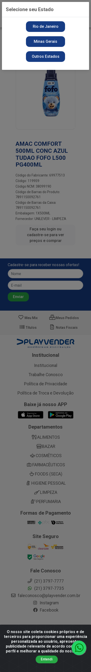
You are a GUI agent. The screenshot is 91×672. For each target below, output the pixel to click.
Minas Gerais (45, 41)
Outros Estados (45, 56)
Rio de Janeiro (45, 26)
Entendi (47, 659)
